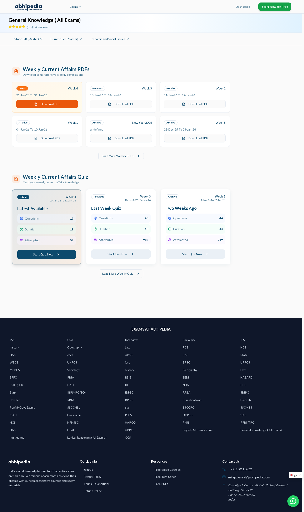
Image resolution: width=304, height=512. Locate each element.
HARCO (130, 422)
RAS (185, 355)
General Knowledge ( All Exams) (261, 430)
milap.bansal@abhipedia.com (249, 477)
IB (126, 385)
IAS (12, 340)
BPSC (186, 362)
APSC (129, 355)
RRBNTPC (247, 422)
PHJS (128, 415)
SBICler (15, 400)
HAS (13, 355)
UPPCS (245, 362)
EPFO (13, 377)
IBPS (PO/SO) (76, 392)
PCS (185, 347)
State (244, 355)
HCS (243, 347)
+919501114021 (242, 469)
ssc (127, 407)
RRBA (186, 392)
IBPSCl (129, 392)
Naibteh (245, 400)
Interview (131, 340)
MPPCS (15, 370)
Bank (13, 392)
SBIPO (244, 392)
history (14, 347)
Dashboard (243, 6)
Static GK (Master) (28, 39)
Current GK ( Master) (66, 39)
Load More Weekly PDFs (121, 156)
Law (127, 347)
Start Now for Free (275, 6)
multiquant (17, 437)
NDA (186, 385)
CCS (128, 437)
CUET (14, 415)
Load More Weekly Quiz (121, 273)
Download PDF (47, 104)
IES (242, 340)
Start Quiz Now (46, 254)
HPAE (71, 430)
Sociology (189, 340)
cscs (70, 355)
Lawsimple (74, 415)
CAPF (71, 385)
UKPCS (72, 362)
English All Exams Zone (198, 430)
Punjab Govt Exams (22, 407)
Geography (74, 347)
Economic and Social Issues (109, 39)
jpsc (127, 362)
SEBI (186, 377)
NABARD (246, 377)
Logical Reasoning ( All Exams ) (86, 437)
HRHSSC (73, 422)
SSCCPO (189, 407)
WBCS (14, 362)
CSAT (71, 340)
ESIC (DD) (16, 385)
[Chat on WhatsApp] (293, 501)
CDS (243, 385)
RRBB (129, 400)
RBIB (128, 377)
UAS (243, 415)
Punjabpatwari (192, 400)
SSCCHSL (73, 407)
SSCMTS (246, 407)
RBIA (70, 377)
